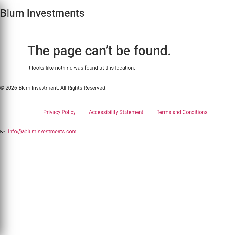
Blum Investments (42, 13)
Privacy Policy (59, 112)
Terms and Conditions (182, 112)
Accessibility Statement (116, 112)
